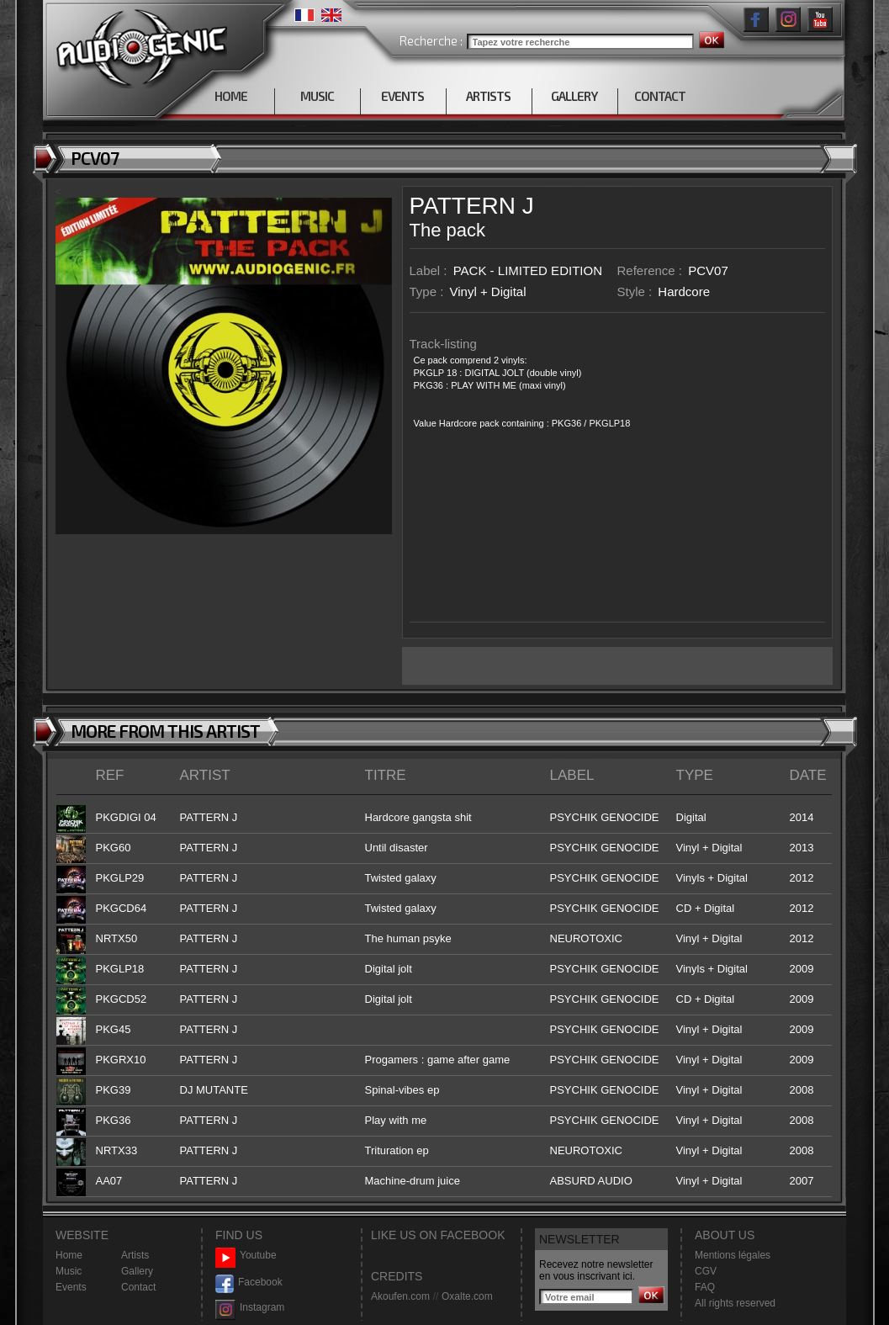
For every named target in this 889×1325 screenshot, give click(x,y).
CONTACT (659, 95)
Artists (135, 1255)
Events (71, 1287)
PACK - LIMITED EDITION (527, 270)
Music (69, 1271)
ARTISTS (488, 95)
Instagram (249, 1308)
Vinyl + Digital (488, 291)
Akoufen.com (400, 1296)
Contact (138, 1287)
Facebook (249, 1283)
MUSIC (317, 95)
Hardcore (684, 291)
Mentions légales (732, 1255)
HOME (230, 95)
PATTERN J (472, 206)
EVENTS (402, 95)
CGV (706, 1271)
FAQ (705, 1287)
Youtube (246, 1256)
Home (69, 1255)
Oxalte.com (467, 1296)
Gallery (137, 1271)
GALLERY (574, 95)
